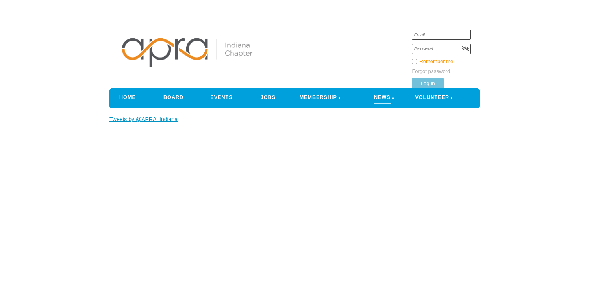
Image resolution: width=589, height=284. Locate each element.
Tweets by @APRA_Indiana (143, 119)
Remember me (436, 61)
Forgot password (431, 71)
